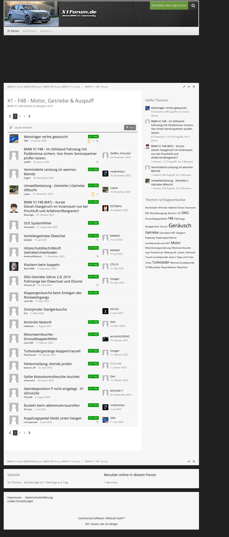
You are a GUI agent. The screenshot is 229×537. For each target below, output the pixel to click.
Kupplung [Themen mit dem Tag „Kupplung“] (150, 237)
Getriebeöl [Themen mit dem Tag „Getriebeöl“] (165, 232)
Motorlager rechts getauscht (46, 136)
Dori (112, 322)
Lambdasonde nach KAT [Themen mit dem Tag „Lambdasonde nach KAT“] (157, 243)
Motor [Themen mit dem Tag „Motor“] (175, 243)
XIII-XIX (114, 309)
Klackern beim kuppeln (42, 264)
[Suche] (193, 5)
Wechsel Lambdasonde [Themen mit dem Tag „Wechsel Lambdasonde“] (182, 262)
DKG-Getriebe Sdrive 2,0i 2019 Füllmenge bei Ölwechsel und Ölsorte (53, 279)
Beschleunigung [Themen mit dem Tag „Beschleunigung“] (158, 213)
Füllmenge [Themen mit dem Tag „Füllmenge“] (179, 218)
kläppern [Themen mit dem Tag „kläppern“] (180, 232)
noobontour (117, 171)
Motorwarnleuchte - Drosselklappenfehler (40, 336)
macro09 (28, 342)
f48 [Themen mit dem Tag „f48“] (170, 218)
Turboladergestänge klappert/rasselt (52, 351)
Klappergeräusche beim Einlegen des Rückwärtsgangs (53, 295)
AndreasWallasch (33, 256)
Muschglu (29, 214)
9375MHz (116, 206)
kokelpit (28, 239)
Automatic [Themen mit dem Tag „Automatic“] (190, 207)
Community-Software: (101, 518)
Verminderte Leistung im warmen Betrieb (50, 171)
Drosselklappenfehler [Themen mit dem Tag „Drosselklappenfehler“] (156, 218)
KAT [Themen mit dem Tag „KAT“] (173, 232)
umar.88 (28, 301)
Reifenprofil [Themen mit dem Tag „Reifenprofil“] (170, 252)
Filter (130, 127)
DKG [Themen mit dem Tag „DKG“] (185, 212)
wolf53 (27, 162)
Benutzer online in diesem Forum (130, 474)
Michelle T (116, 390)
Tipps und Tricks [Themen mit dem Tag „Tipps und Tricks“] (185, 257)
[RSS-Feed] (193, 86)
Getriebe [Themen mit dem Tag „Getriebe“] (152, 232)
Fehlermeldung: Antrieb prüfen (48, 364)
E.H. (26, 313)
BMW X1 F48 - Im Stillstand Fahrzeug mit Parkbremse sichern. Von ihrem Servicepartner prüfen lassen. (60, 153)
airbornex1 (29, 380)
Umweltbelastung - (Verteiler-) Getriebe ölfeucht (54, 187)
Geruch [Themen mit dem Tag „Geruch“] (164, 226)
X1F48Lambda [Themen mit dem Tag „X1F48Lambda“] (152, 267)
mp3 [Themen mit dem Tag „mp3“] (147, 252)
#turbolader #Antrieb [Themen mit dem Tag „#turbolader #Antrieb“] (156, 207)
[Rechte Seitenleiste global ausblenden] (184, 86)
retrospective (31, 422)
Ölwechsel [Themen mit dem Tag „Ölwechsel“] (182, 267)
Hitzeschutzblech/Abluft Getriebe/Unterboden (42, 250)
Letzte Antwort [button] (23, 127)
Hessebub (29, 227)
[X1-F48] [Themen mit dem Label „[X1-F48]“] (93, 136)
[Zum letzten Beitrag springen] (105, 155)
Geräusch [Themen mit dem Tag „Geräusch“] (180, 225)
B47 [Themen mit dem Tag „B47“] (147, 213)
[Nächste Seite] (29, 116)
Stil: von (101, 524)
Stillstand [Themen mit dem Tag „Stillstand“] (190, 252)
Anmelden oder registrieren (169, 5)
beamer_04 (30, 367)
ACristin (28, 409)
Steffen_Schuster (120, 153)
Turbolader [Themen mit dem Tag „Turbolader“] (161, 262)
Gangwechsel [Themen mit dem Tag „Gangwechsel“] (152, 226)
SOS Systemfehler (38, 223)
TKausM (28, 397)
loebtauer (29, 326)
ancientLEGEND (120, 336)
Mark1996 (29, 268)
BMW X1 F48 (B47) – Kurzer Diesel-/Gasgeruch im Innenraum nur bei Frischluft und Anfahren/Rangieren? (56, 206)
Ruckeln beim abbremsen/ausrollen (52, 405)
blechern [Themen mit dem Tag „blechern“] (172, 213)
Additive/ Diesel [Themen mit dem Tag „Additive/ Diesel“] (176, 207)
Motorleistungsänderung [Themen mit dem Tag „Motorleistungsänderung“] (158, 247)
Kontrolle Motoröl (38, 322)
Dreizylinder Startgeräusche (45, 309)
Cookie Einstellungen (20, 501)
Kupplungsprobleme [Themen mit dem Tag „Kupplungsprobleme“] (166, 237)
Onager (115, 279)
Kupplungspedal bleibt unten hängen (53, 418)
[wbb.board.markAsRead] (188, 86)
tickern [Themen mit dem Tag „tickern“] (172, 257)
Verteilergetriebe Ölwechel (44, 236)
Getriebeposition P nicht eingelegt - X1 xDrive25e (54, 390)
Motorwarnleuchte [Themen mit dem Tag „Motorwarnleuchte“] (181, 247)
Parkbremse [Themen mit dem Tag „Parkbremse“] (157, 252)
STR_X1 (114, 264)
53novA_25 (29, 285)
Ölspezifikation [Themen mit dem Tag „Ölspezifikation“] (168, 267)
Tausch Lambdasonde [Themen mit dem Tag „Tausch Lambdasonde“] (156, 257)
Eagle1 (27, 177)
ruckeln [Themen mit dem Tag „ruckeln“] (181, 252)
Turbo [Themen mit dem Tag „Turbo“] (148, 262)
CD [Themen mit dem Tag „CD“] (179, 213)
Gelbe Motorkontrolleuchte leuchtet (51, 376)
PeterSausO (30, 354)
